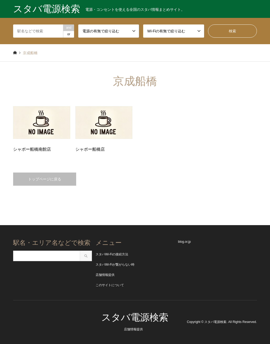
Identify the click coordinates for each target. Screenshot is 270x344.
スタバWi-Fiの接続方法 (112, 254)
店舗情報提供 (105, 275)
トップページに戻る (44, 179)
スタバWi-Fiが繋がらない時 (115, 264)
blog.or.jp (184, 242)
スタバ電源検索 (134, 317)
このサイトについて (110, 285)
